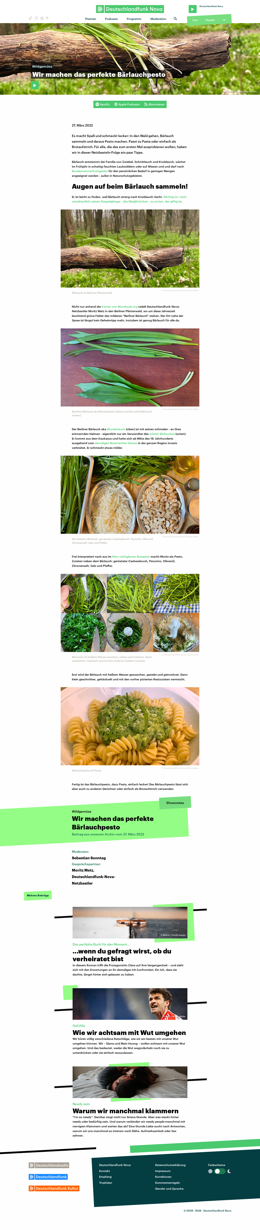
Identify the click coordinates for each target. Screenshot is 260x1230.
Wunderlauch (116, 429)
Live (195, 20)
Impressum (163, 1171)
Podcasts (111, 18)
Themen (90, 18)
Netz (115, 556)
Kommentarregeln (167, 1182)
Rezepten (143, 556)
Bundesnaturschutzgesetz (90, 171)
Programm (134, 18)
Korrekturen (163, 1176)
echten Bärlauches (162, 433)
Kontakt (104, 1171)
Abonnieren (154, 104)
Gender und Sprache (169, 1188)
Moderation (158, 18)
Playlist (210, 20)
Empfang (105, 1176)
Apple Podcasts (127, 104)
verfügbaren (127, 556)
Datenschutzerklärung (170, 1165)
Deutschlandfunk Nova (115, 1165)
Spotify (103, 104)
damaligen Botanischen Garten (116, 443)
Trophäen (105, 1182)
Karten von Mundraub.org (120, 306)
